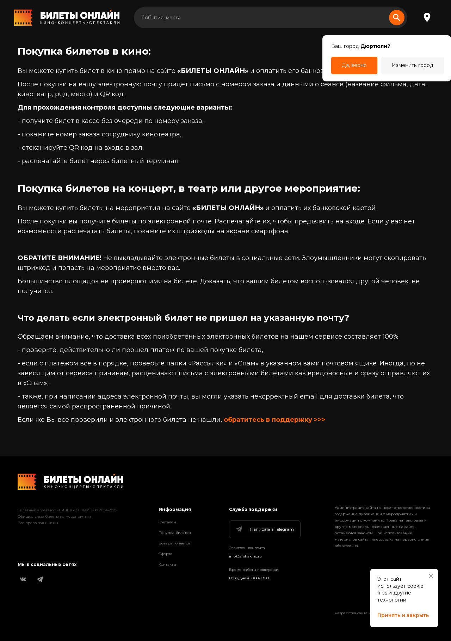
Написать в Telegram (264, 529)
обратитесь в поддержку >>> (275, 420)
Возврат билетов (175, 543)
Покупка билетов (175, 532)
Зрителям (167, 522)
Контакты (167, 564)
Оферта (165, 553)
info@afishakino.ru (245, 556)
